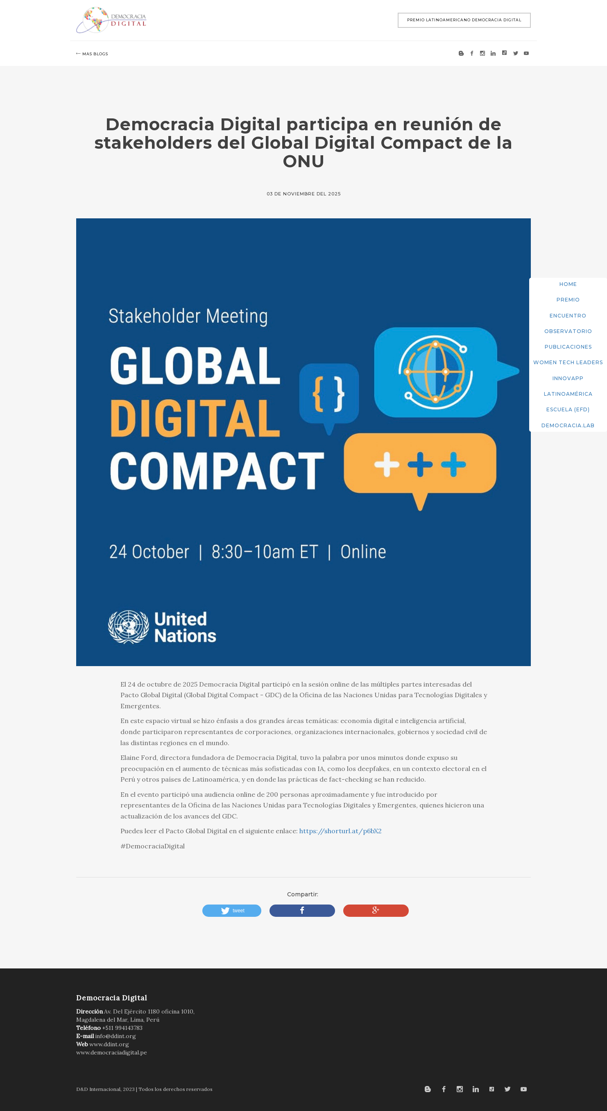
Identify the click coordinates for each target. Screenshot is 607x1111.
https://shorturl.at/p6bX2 (340, 831)
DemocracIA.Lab (568, 425)
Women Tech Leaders (568, 362)
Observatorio (568, 331)
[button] (231, 911)
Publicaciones (568, 347)
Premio (568, 300)
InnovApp (568, 378)
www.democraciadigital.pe (111, 1052)
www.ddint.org (109, 1044)
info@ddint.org (115, 1036)
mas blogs (92, 53)
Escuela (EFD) (568, 409)
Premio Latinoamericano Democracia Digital (464, 20)
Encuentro (568, 316)
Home (568, 284)
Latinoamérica (568, 394)
